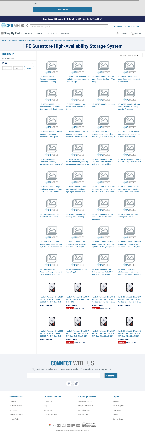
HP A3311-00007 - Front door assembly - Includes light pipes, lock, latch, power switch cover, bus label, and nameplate (51, 104)
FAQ (45, 401)
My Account (48, 405)
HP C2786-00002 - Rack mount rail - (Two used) (49, 210)
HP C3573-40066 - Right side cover (103, 100)
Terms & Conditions (16, 410)
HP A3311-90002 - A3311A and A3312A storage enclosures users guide (51, 129)
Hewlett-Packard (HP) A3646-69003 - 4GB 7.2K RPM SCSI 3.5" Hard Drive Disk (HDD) (129, 328)
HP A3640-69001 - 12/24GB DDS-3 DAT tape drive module (129, 155)
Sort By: (123, 50)
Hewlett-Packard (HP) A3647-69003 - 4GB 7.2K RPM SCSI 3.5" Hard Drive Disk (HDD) (103, 328)
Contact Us (48, 397)
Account (122, 29)
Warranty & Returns (85, 397)
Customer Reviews (16, 401)
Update (29, 63)
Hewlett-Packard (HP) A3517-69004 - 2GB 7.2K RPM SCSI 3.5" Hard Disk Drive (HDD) (77, 328)
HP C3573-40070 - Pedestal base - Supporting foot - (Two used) (103, 74)
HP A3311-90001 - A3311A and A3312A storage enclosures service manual (77, 129)
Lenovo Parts (52, 28)
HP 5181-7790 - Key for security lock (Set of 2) (75, 210)
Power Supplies (118, 401)
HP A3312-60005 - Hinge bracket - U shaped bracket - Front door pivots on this (51, 184)
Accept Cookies (96, 5)
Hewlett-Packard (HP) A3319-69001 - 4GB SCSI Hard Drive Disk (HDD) (77, 294)
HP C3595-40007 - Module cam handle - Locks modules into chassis (103, 212)
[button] (18, 58)
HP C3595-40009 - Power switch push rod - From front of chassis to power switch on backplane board (129, 186)
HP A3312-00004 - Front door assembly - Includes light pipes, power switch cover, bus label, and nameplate (76, 187)
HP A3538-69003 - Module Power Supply (76, 265)
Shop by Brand (118, 414)
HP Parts (28, 28)
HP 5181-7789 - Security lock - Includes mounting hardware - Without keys (77, 74)
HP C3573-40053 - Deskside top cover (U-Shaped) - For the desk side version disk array (103, 184)
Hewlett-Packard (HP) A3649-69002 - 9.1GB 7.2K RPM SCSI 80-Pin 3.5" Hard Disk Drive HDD (52, 296)
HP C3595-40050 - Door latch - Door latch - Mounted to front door (129, 74)
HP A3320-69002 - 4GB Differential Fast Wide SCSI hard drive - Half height (76, 239)
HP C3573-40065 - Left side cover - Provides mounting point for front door (129, 101)
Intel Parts (65, 28)
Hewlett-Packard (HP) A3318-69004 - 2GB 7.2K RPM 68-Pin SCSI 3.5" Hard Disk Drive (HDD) (103, 296)
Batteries (116, 397)
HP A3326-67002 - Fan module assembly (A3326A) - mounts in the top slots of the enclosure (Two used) (77, 158)
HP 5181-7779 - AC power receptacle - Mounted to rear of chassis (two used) (129, 129)
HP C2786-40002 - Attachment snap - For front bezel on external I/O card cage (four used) (51, 268)
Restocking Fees (84, 405)
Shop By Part (11, 28)
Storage (115, 410)
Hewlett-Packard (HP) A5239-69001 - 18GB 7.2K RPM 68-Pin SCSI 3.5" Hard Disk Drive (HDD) (129, 296)
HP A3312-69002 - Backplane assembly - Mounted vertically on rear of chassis (51, 158)
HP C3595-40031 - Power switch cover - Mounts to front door (76, 101)
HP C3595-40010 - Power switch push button (128, 210)
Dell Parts (39, 28)
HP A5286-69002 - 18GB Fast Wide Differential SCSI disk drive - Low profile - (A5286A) (102, 158)
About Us (13, 397)
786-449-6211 (136, 22)
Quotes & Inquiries (50, 410)
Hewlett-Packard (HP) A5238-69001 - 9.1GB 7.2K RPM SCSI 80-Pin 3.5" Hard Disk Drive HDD (52, 330)
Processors (117, 405)
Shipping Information (85, 401)
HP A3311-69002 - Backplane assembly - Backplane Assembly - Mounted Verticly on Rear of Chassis (51, 77)
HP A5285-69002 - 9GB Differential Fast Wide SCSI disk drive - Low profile (102, 267)
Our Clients (13, 405)
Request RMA (83, 410)
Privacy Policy (14, 414)
